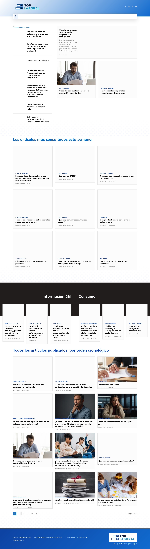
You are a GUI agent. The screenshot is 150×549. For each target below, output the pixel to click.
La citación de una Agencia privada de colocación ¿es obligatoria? (36, 74)
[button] (16, 16)
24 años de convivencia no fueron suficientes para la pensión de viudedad (37, 47)
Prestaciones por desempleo (24, 418)
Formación (57, 323)
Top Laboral (63, 55)
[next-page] (36, 513)
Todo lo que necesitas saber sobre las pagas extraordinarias (32, 221)
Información (64, 88)
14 (32, 514)
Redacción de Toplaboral (23, 183)
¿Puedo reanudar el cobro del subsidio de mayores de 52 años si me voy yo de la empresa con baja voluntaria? (37, 91)
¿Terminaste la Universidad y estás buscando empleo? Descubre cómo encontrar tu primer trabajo (71, 463)
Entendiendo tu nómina (38, 61)
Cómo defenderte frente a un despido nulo (36, 106)
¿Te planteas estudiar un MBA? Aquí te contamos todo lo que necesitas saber (61, 332)
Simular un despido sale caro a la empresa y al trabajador (37, 33)
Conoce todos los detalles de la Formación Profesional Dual (117, 501)
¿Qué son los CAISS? (67, 176)
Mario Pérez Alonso (135, 334)
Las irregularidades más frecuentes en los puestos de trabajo (74, 262)
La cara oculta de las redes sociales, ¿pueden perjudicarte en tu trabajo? (13, 330)
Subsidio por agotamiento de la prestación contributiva (38, 119)
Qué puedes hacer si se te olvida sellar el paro (115, 221)
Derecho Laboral (107, 88)
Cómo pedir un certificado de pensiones (113, 262)
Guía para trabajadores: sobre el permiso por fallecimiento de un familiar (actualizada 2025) (32, 502)
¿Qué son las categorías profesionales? (135, 328)
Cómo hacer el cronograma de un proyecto (30, 262)
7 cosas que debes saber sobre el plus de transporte (117, 177)
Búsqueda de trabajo (89, 323)
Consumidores (63, 173)
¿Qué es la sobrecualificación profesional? (74, 500)
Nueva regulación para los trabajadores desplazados (113, 92)
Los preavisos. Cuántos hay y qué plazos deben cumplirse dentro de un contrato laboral (32, 178)
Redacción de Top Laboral (89, 338)
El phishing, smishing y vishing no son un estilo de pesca (113, 329)
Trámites (103, 217)
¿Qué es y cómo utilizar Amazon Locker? (72, 221)
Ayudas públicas (35, 323)
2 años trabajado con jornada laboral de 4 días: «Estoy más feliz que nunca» (89, 330)
